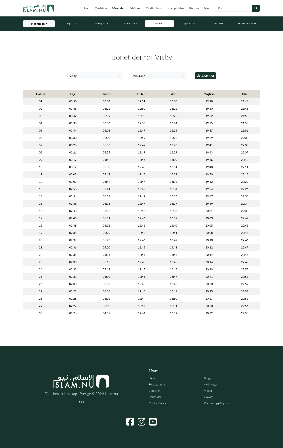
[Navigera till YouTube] (153, 421)
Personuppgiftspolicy (217, 403)
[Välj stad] (95, 75)
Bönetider (119, 8)
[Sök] (233, 8)
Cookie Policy (157, 403)
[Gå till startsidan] (38, 8)
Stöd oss (194, 8)
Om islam (101, 8)
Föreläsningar (154, 8)
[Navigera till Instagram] (141, 421)
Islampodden (175, 8)
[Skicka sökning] (256, 8)
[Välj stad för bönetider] (39, 23)
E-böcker (135, 8)
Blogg (207, 378)
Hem (87, 8)
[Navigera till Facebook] (130, 421)
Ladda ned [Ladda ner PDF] (205, 75)
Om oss (208, 397)
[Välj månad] (159, 75)
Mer (207, 8)
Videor (208, 390)
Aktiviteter (210, 384)
